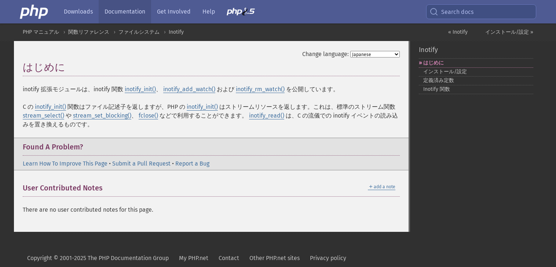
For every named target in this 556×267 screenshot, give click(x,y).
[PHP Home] (34, 11)
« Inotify (458, 32)
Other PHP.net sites (274, 258)
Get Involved (174, 11)
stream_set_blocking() (102, 115)
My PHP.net (193, 258)
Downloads (78, 11)
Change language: (325, 54)
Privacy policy (328, 258)
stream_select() (43, 115)
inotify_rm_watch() (260, 89)
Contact (229, 258)
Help (208, 11)
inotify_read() (266, 115)
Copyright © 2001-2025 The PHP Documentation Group (98, 258)
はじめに (433, 63)
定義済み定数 (438, 80)
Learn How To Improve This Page (65, 163)
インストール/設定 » (509, 32)
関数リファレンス (88, 32)
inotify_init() (140, 89)
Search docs (451, 11)
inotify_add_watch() (189, 89)
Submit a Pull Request (141, 163)
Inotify (176, 32)
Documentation (125, 11)
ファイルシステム (139, 32)
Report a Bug (192, 163)
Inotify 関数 (436, 89)
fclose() (148, 115)
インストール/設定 (445, 71)
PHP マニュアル (41, 32)
